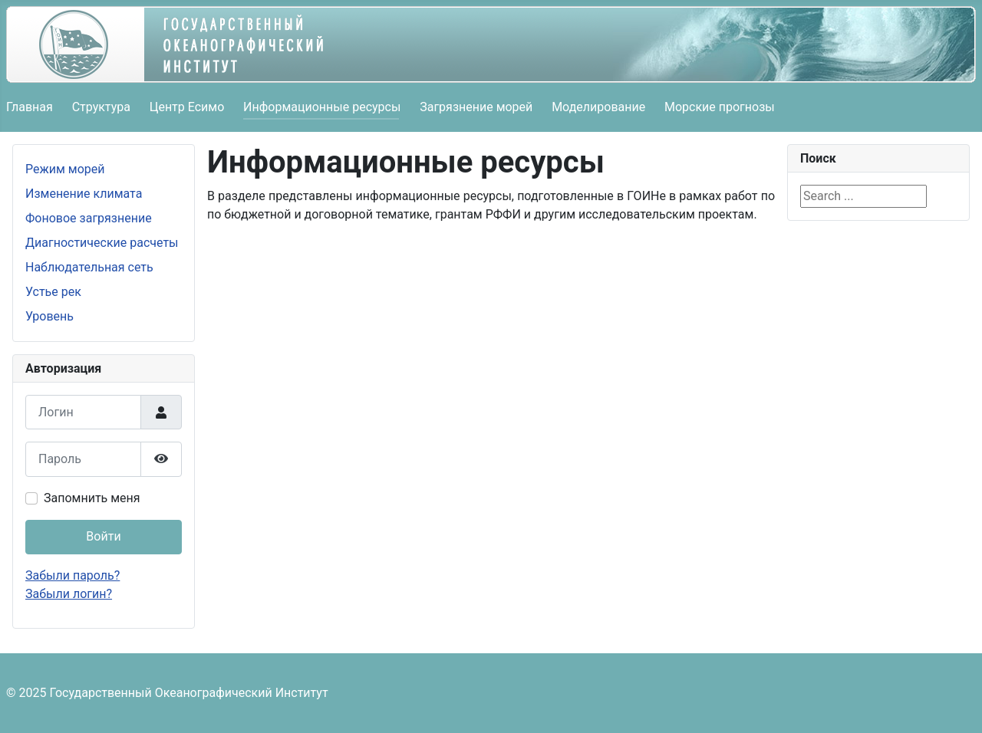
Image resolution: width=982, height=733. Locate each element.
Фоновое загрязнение (88, 218)
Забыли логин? (68, 594)
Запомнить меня (92, 498)
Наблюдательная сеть (89, 267)
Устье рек (53, 291)
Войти (103, 536)
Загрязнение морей (476, 107)
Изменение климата (83, 193)
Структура (101, 107)
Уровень (49, 316)
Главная (29, 107)
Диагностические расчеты (102, 242)
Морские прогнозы (719, 107)
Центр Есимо (187, 107)
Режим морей (65, 169)
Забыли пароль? (72, 575)
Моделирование (598, 107)
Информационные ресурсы (321, 107)
